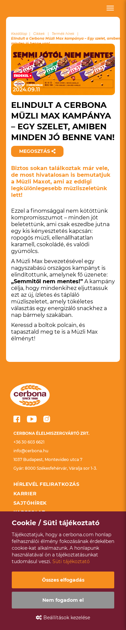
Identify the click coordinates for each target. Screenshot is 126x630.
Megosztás (37, 151)
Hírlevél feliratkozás (46, 484)
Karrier (24, 494)
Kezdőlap (19, 34)
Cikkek (39, 34)
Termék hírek (63, 34)
